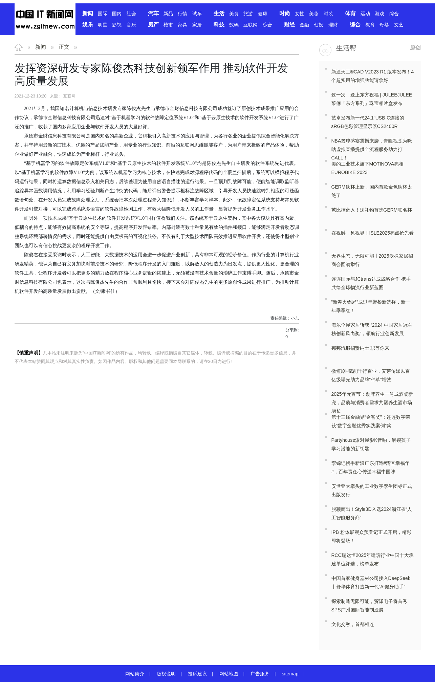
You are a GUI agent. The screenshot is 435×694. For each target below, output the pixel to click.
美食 (234, 13)
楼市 (168, 24)
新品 (168, 13)
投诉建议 (197, 673)
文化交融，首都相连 (352, 624)
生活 (219, 13)
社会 (131, 13)
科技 (219, 24)
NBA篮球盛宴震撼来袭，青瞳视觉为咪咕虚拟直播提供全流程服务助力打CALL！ (371, 149)
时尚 (284, 13)
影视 (117, 24)
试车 (197, 13)
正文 (64, 47)
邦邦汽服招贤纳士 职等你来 (360, 348)
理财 (333, 24)
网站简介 (134, 673)
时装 (328, 13)
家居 (197, 24)
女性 (299, 13)
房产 (153, 24)
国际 (102, 13)
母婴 (384, 24)
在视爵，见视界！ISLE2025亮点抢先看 (372, 233)
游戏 (379, 13)
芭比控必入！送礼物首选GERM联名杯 (371, 210)
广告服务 (260, 673)
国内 (117, 13)
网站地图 (228, 673)
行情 (182, 13)
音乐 (131, 24)
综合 (394, 13)
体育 (350, 13)
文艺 (399, 24)
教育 (370, 24)
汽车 (153, 13)
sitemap (290, 673)
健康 (262, 13)
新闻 (87, 13)
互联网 (250, 24)
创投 (318, 24)
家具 (182, 24)
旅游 (248, 13)
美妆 (314, 13)
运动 (365, 13)
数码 (234, 24)
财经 (289, 24)
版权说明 (166, 673)
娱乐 (87, 24)
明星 (102, 24)
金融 (304, 24)
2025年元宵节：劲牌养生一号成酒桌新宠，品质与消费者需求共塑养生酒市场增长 (372, 402)
